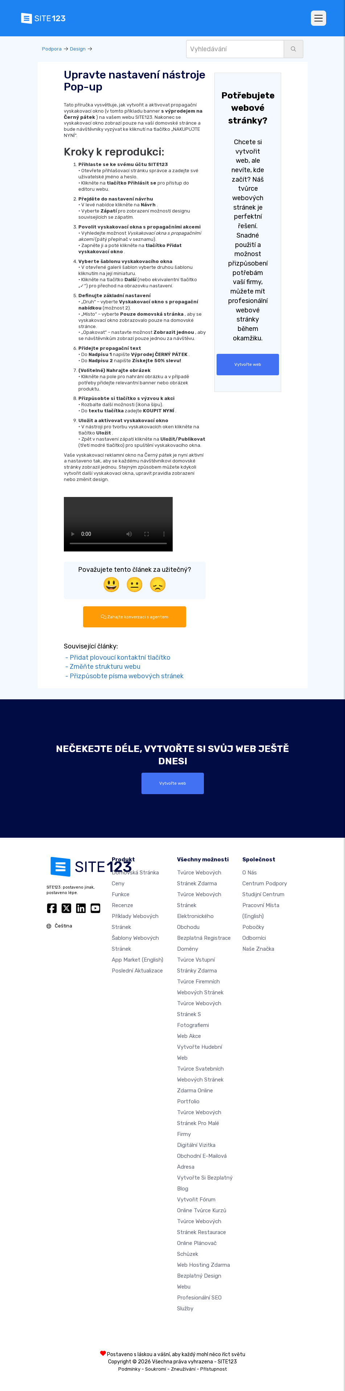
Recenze (122, 905)
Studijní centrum (263, 894)
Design (78, 49)
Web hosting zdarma (203, 1265)
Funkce (121, 894)
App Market (137, 960)
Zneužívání (183, 1369)
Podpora (52, 49)
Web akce (189, 1036)
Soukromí (155, 1369)
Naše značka (258, 949)
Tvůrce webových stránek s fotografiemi (199, 1014)
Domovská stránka (135, 872)
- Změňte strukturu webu (102, 667)
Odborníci (254, 938)
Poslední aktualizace (137, 970)
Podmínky (129, 1369)
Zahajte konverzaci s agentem (134, 616)
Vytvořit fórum (196, 1199)
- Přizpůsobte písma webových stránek (124, 676)
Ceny (118, 883)
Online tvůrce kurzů (201, 1210)
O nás (249, 872)
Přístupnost (213, 1369)
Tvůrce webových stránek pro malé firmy (199, 1123)
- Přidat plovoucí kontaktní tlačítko (117, 658)
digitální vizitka (196, 1145)
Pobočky (253, 927)
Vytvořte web (247, 364)
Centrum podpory (264, 883)
